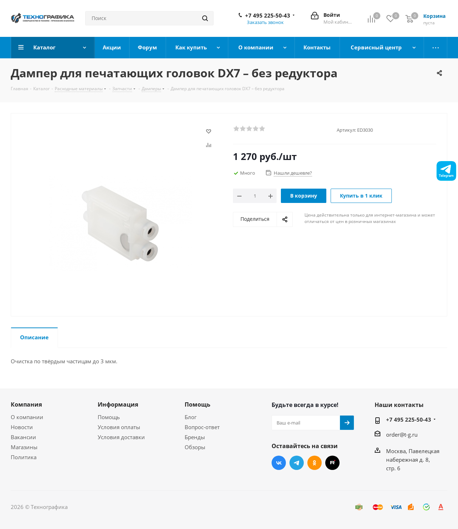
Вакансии (23, 437)
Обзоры (195, 447)
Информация (118, 404)
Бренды (195, 437)
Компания (26, 404)
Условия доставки (121, 437)
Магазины (24, 447)
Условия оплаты (119, 427)
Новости (22, 427)
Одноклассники (314, 463)
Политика (23, 457)
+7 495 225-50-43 (267, 15)
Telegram (296, 463)
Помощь (109, 417)
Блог (190, 417)
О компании (27, 417)
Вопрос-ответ (202, 427)
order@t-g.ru (402, 434)
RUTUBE (332, 463)
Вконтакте (279, 463)
